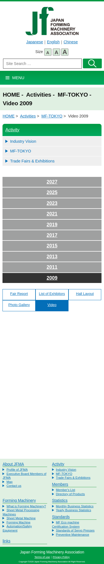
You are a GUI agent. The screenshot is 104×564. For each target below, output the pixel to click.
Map (9, 481)
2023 (52, 203)
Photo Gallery (19, 305)
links (6, 541)
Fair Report (19, 294)
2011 (52, 267)
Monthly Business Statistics (75, 506)
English (53, 42)
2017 (52, 235)
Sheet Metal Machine (20, 518)
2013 (52, 256)
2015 (52, 246)
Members (60, 484)
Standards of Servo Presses (75, 530)
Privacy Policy (61, 556)
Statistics (60, 500)
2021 (52, 214)
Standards (61, 517)
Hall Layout (85, 294)
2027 (52, 182)
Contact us (13, 485)
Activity (12, 129)
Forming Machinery (19, 500)
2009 (52, 278)
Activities (28, 116)
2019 (52, 224)
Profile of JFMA (16, 469)
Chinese (71, 42)
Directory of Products (70, 494)
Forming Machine (18, 522)
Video (52, 305)
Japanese (34, 42)
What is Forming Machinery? (26, 506)
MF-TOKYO (51, 116)
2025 (52, 192)
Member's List (65, 490)
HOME (8, 116)
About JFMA (13, 464)
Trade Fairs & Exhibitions (32, 161)
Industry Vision (23, 141)
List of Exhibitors (52, 294)
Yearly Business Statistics (73, 510)
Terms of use (42, 556)
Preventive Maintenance (72, 534)
